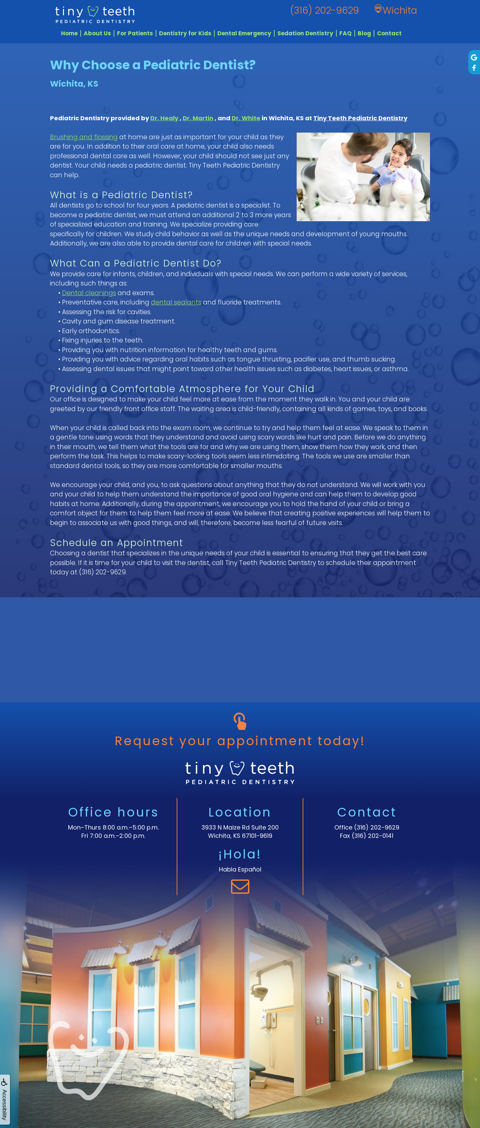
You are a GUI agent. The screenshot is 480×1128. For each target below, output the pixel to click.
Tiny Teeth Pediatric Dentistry (360, 118)
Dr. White (246, 118)
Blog (364, 33)
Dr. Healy (164, 118)
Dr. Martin (198, 118)
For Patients (135, 33)
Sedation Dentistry (305, 33)
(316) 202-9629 (102, 572)
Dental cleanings (89, 292)
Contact (389, 33)
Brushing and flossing (84, 137)
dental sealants (176, 302)
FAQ (345, 33)
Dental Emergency (244, 33)
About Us (97, 33)
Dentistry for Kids (185, 33)
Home (69, 33)
